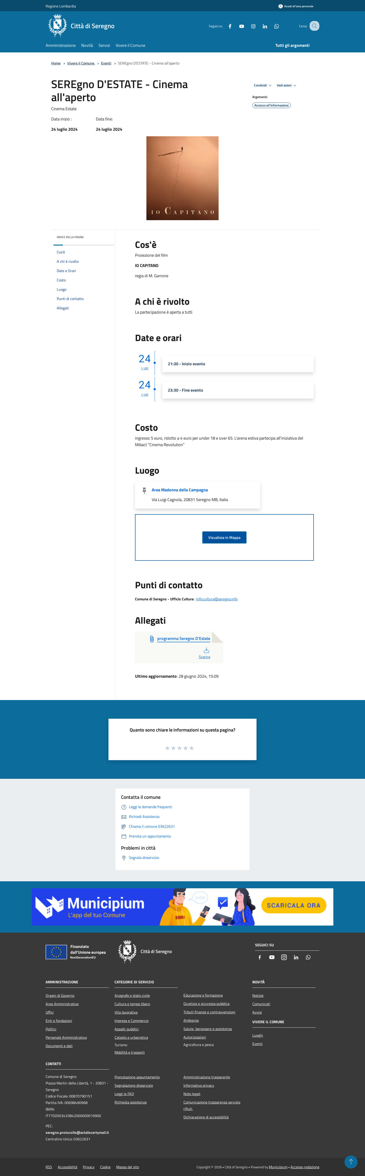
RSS (49, 1167)
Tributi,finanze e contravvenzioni (209, 1012)
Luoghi (257, 1035)
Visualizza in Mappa (224, 537)
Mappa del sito (127, 1167)
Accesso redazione (305, 1167)
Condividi (263, 85)
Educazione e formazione (203, 995)
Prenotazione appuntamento (137, 1077)
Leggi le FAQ (124, 1094)
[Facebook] (225, 26)
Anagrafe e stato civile (132, 995)
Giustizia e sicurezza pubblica (206, 1003)
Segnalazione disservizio (134, 1085)
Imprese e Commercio (132, 1020)
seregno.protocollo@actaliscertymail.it (77, 1132)
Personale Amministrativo (66, 1037)
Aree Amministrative (62, 1004)
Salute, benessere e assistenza (207, 1029)
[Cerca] (313, 25)
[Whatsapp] (272, 26)
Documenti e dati (59, 1046)
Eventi (106, 63)
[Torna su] (351, 1162)
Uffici (50, 1012)
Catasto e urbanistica (131, 1037)
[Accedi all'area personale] (295, 6)
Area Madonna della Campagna (180, 490)
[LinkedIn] (260, 26)
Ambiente (191, 1020)
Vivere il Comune (81, 63)
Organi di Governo (60, 995)
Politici (51, 1029)
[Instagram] (249, 26)
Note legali (191, 1094)
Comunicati (261, 1004)
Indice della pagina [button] (70, 237)
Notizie (258, 995)
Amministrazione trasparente (206, 1077)
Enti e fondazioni (59, 1020)
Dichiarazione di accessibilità (206, 1117)
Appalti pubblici (127, 1029)
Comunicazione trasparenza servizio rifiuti (211, 1105)
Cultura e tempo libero (132, 1004)
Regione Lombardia (61, 6)
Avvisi (257, 1012)
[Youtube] (237, 26)
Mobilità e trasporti (130, 1052)
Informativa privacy (198, 1085)
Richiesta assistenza (131, 1102)
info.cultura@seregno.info (216, 599)
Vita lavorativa (126, 1012)
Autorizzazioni (194, 1037)
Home (56, 63)
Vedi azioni (287, 85)
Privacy (89, 1167)
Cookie (105, 1167)
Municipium (278, 1167)
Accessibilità (67, 1167)
